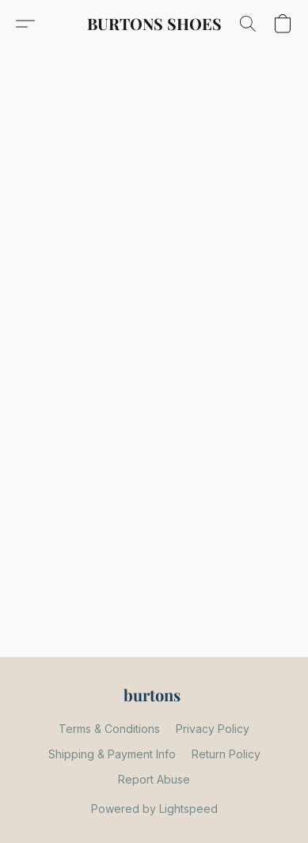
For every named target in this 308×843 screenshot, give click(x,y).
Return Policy (226, 754)
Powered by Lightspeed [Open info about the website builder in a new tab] (154, 808)
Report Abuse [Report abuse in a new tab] (154, 779)
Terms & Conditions (109, 728)
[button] (154, 23)
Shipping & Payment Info (112, 754)
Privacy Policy (212, 728)
